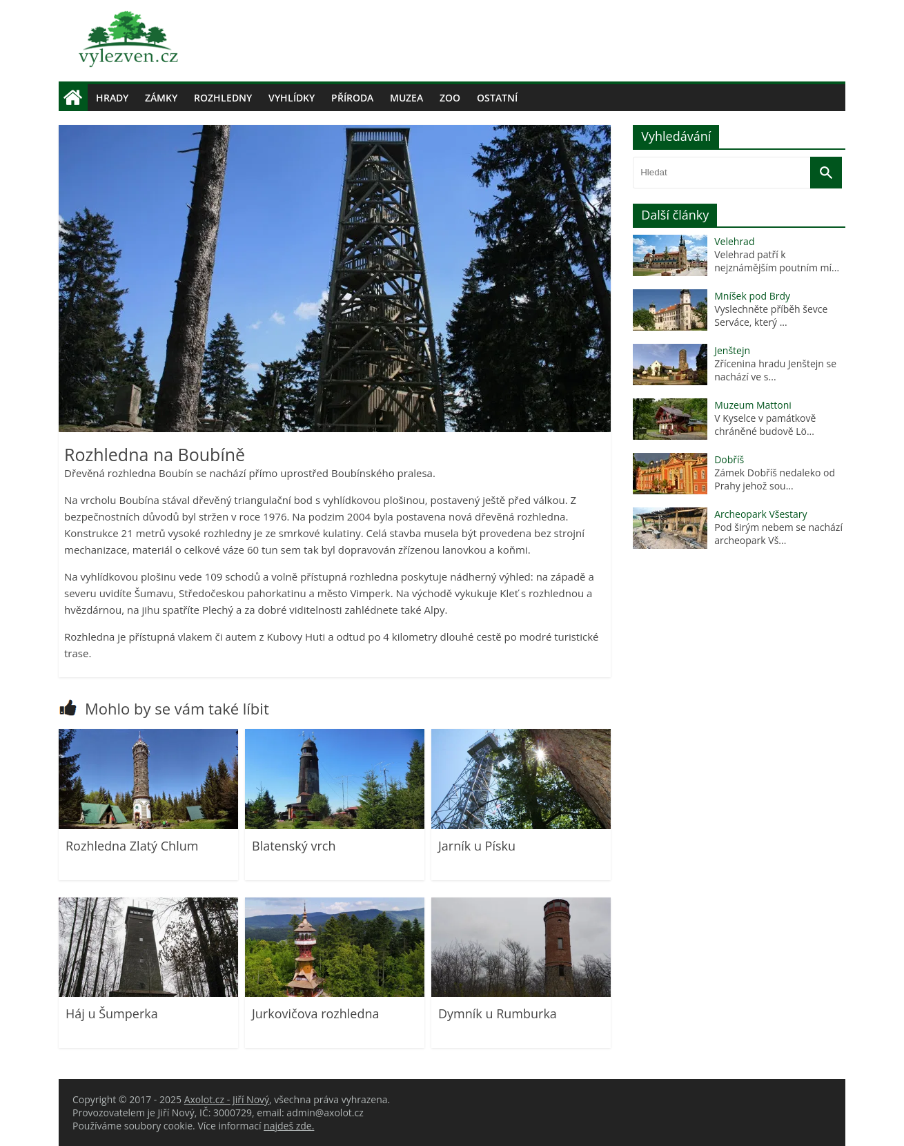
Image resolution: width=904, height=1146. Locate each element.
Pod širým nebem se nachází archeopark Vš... (778, 534)
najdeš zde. (289, 1125)
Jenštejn (732, 350)
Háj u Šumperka (112, 1013)
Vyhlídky (291, 97)
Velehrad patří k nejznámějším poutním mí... (776, 261)
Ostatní (497, 97)
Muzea (406, 97)
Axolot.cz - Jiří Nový (226, 1099)
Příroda (352, 97)
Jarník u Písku (476, 845)
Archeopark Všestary (760, 514)
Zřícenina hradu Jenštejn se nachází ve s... (775, 370)
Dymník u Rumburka (497, 1013)
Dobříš (729, 459)
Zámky (161, 97)
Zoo (450, 97)
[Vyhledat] (826, 172)
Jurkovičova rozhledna (316, 1013)
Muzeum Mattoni (753, 404)
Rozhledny (223, 97)
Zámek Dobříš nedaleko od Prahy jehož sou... (774, 479)
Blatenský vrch (293, 845)
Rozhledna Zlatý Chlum (132, 845)
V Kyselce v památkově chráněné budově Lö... (765, 424)
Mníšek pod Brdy (752, 295)
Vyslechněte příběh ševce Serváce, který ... (770, 315)
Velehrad (734, 241)
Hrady (112, 97)
